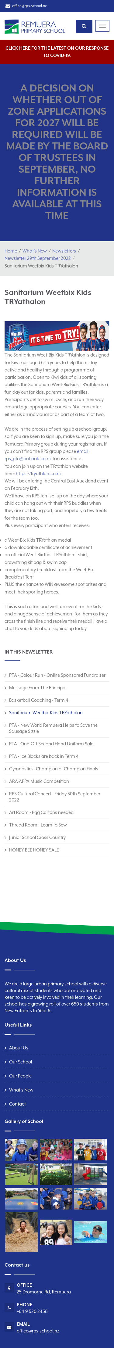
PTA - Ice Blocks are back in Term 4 (44, 756)
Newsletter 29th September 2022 (38, 258)
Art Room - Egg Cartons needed (41, 812)
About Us (18, 1047)
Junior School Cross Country (37, 837)
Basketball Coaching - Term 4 (38, 700)
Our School (20, 1061)
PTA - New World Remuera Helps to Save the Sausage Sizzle (53, 728)
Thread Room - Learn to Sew (38, 824)
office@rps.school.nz (29, 6)
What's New (34, 250)
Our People (20, 1075)
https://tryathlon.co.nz (39, 473)
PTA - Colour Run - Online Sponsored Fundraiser (57, 675)
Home (11, 250)
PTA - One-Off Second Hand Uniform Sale (51, 743)
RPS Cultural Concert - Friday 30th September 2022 (54, 796)
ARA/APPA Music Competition (39, 781)
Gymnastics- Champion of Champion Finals (53, 768)
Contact (17, 1103)
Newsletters (64, 250)
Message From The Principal (37, 687)
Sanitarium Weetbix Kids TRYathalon (46, 712)
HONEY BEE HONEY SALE (34, 849)
